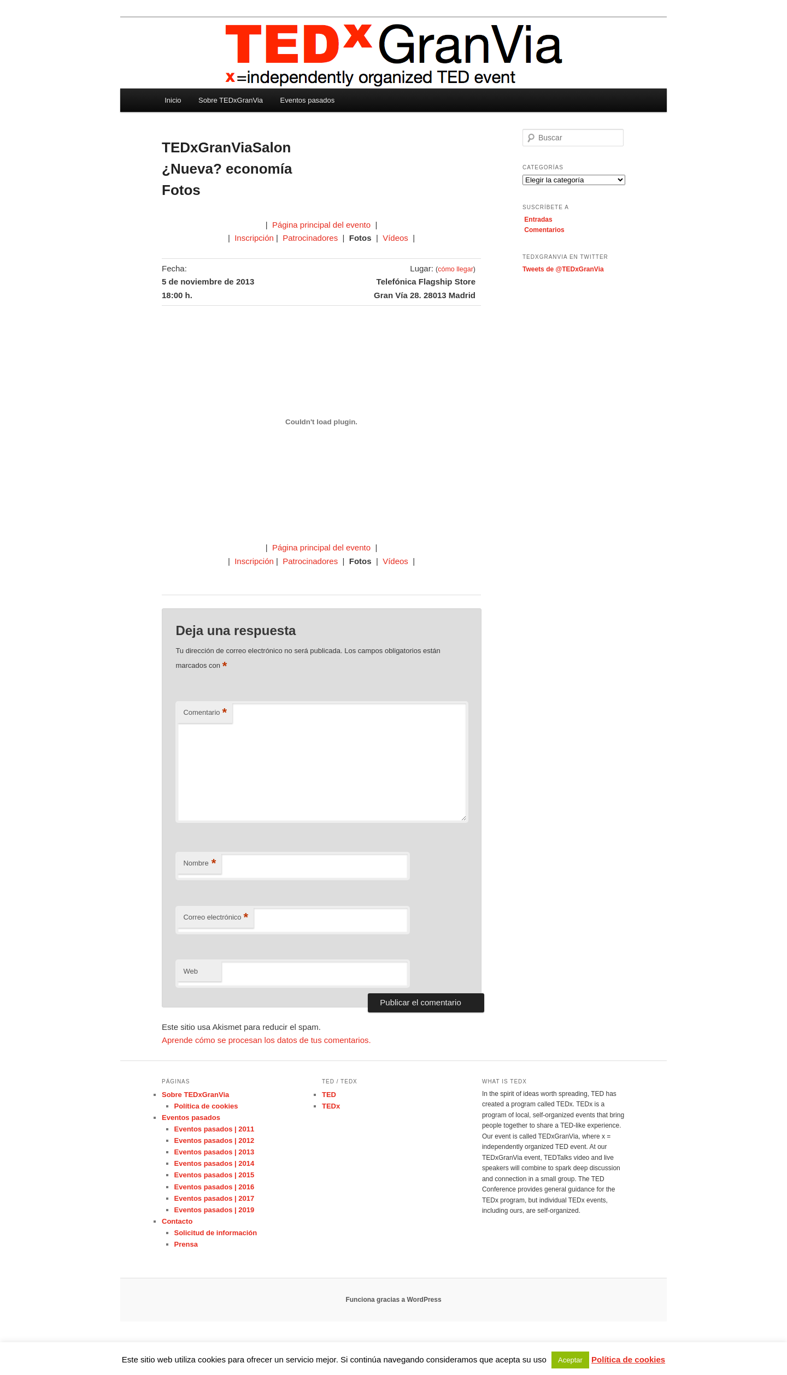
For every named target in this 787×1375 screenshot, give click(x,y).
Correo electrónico (215, 918)
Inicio (173, 100)
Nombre (199, 864)
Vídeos (395, 237)
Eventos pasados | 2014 (214, 1163)
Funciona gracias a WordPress (393, 1299)
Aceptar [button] (570, 1360)
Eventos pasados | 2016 (214, 1187)
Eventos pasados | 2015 (214, 1175)
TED (329, 1094)
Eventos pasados (307, 100)
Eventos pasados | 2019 (214, 1210)
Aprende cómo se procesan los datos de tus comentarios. (266, 1040)
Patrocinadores (310, 237)
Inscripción (254, 237)
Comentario (205, 713)
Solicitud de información (215, 1233)
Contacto (177, 1221)
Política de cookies (206, 1106)
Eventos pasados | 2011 (214, 1129)
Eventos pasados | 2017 (214, 1198)
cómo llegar (455, 269)
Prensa (186, 1244)
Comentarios (544, 230)
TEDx (331, 1106)
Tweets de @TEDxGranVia (563, 269)
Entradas (538, 219)
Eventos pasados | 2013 (214, 1152)
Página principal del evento (322, 224)
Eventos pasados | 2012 (214, 1140)
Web (190, 971)
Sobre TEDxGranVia (230, 100)
